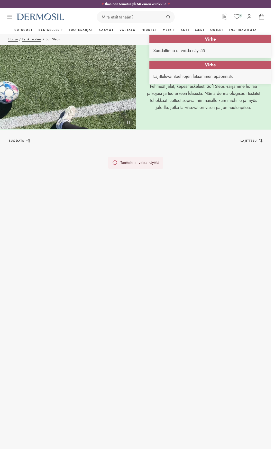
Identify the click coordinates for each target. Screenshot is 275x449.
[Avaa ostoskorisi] (261, 16)
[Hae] (168, 17)
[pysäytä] (128, 122)
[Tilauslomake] (224, 16)
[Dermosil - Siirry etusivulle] (41, 16)
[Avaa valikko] (9, 16)
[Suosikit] (236, 16)
